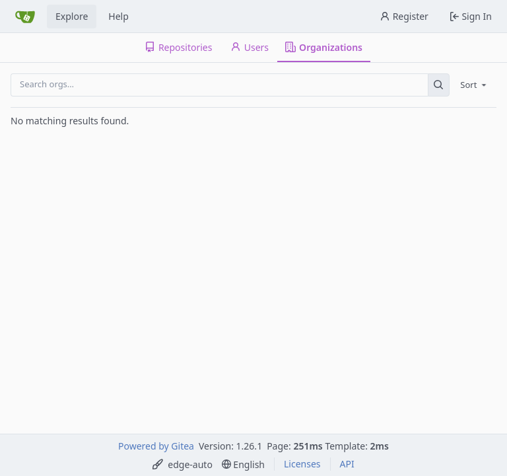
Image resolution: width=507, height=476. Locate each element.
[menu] (474, 84)
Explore (71, 16)
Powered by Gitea (156, 446)
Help (118, 16)
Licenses (302, 463)
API (347, 463)
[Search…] (439, 85)
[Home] (25, 16)
